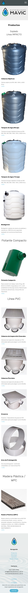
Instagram (14, 582)
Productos (14, 553)
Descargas (14, 555)
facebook (14, 579)
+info (2, 86)
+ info (3, 344)
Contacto (14, 557)
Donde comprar (14, 559)
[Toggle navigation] (25, 2)
